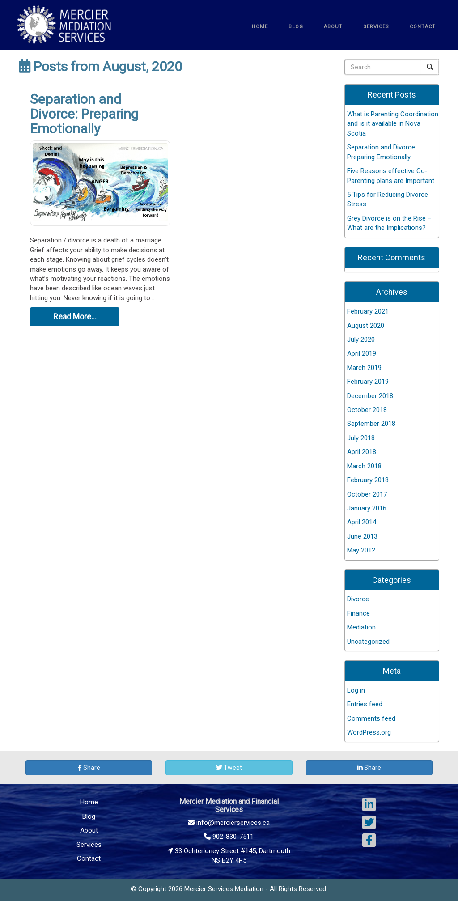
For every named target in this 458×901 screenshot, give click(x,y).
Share (89, 767)
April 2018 (361, 452)
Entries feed (364, 704)
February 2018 (368, 480)
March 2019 (364, 368)
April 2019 (361, 353)
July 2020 (361, 340)
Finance (358, 613)
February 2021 (368, 311)
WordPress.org (369, 732)
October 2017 (367, 494)
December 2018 (370, 396)
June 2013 (362, 536)
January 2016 (366, 508)
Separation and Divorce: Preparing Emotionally (84, 113)
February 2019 (368, 382)
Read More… (75, 316)
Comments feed (371, 718)
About (89, 830)
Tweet (229, 767)
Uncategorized (368, 642)
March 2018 (364, 466)
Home (89, 802)
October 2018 (367, 410)
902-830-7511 (229, 837)
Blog (88, 816)
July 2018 (361, 438)
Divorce (358, 599)
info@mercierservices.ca (229, 823)
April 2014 (361, 522)
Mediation (361, 627)
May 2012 (361, 550)
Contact (89, 858)
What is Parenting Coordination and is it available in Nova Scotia (392, 123)
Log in (356, 690)
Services (89, 845)
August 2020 (365, 326)
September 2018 (371, 424)
